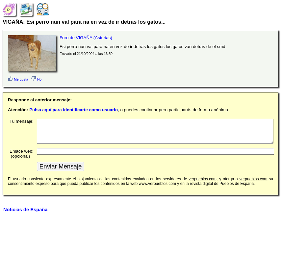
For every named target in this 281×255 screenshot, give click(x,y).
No (36, 79)
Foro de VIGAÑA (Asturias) (86, 37)
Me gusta (18, 79)
